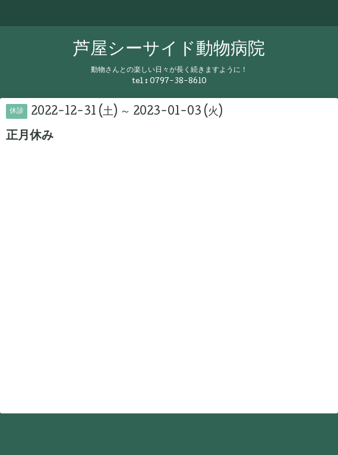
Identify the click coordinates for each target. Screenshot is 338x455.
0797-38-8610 (178, 82)
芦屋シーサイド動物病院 (169, 50)
